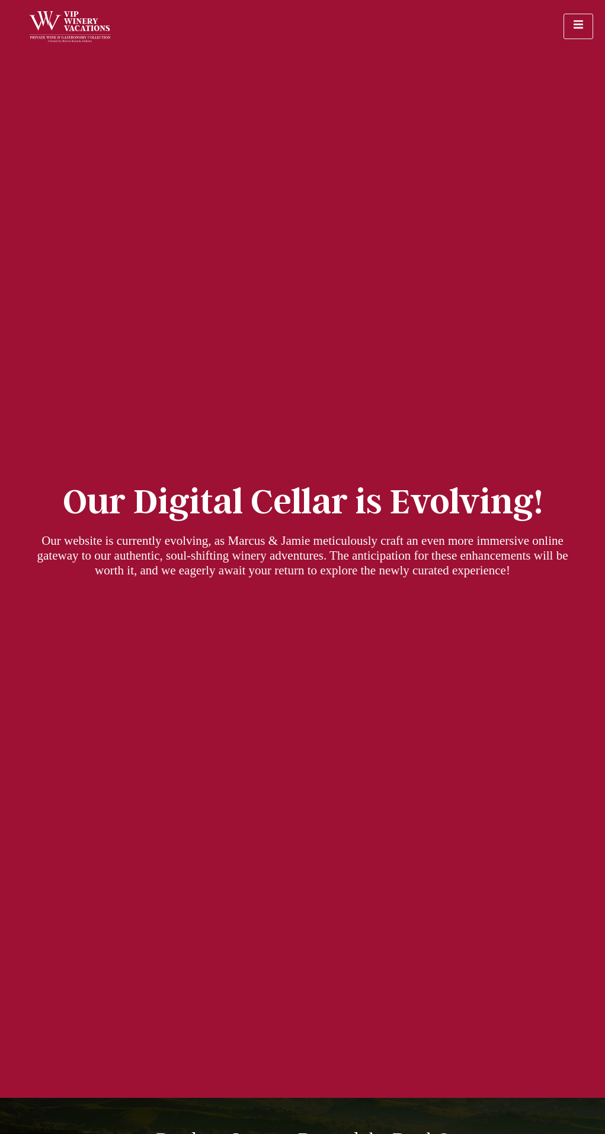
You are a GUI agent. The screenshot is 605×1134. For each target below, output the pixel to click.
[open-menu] (578, 26)
